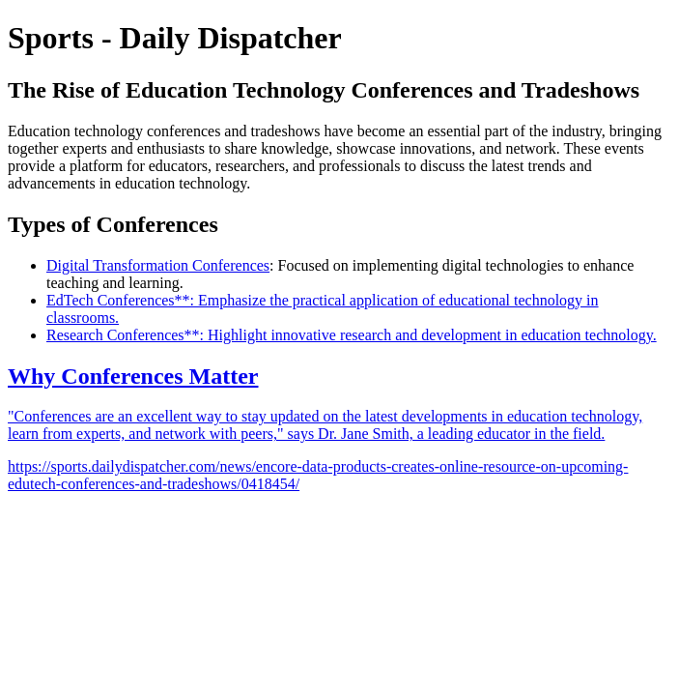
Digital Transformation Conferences (157, 265)
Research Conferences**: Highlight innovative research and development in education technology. (351, 335)
